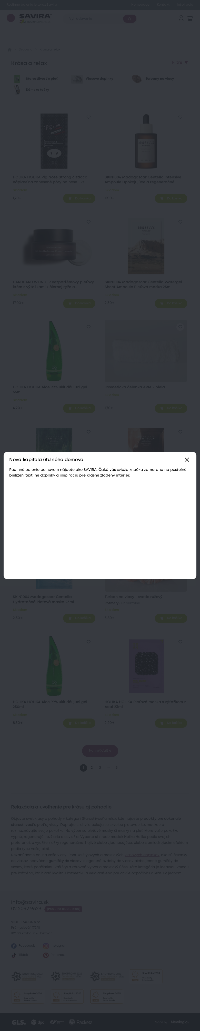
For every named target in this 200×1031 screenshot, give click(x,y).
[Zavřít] (187, 460)
